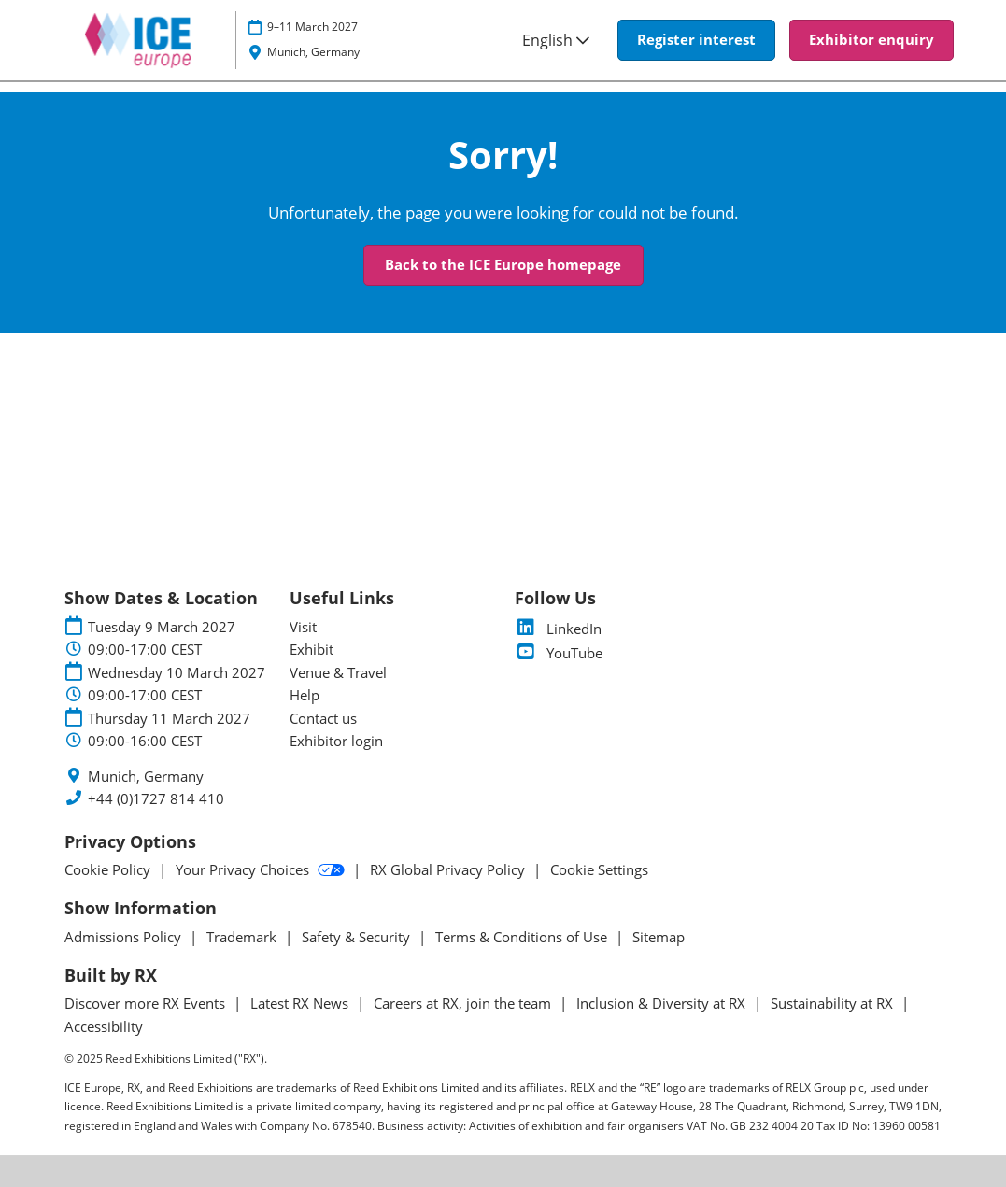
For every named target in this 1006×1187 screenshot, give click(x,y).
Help (304, 694)
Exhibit (311, 649)
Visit (303, 626)
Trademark (243, 936)
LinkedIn (558, 628)
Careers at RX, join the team (464, 1003)
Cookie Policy (109, 869)
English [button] (555, 40)
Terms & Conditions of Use (523, 936)
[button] (696, 40)
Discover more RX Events (146, 1003)
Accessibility (103, 1026)
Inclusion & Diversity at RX (662, 1003)
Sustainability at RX (834, 1003)
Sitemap (658, 936)
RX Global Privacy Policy (449, 869)
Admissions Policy (124, 936)
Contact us (323, 718)
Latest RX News (301, 1003)
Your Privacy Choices (262, 869)
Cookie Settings (599, 869)
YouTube (558, 652)
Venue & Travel (338, 672)
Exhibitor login (336, 740)
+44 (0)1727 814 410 (156, 799)
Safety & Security (358, 936)
